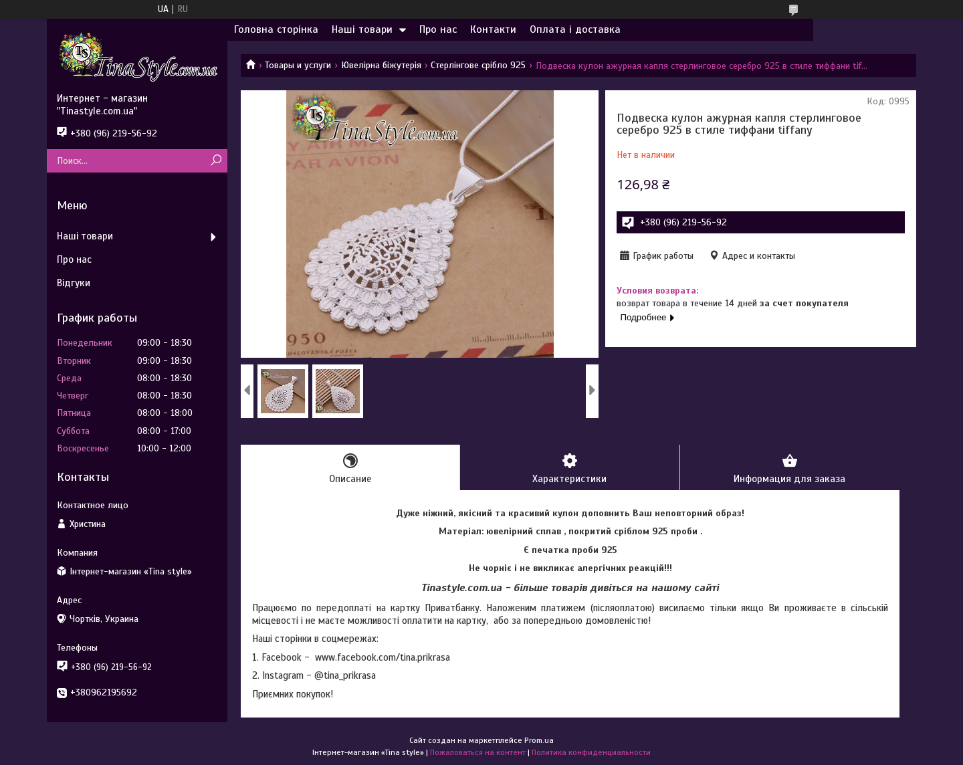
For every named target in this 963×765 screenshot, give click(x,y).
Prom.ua (539, 740)
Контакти (493, 29)
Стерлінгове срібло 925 (478, 65)
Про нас (438, 29)
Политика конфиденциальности (591, 752)
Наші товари (362, 29)
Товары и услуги (298, 65)
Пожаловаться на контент (478, 752)
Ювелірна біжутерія (381, 65)
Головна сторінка (276, 29)
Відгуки (73, 283)
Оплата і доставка (575, 29)
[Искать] (215, 161)
